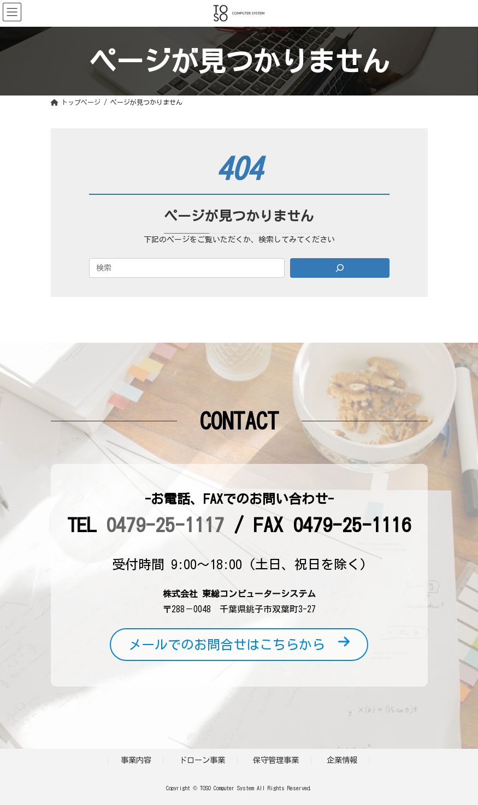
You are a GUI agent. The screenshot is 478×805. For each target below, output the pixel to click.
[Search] (340, 268)
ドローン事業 (202, 760)
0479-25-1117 (165, 524)
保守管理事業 (276, 760)
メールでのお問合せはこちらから (239, 644)
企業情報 (342, 760)
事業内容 (136, 760)
